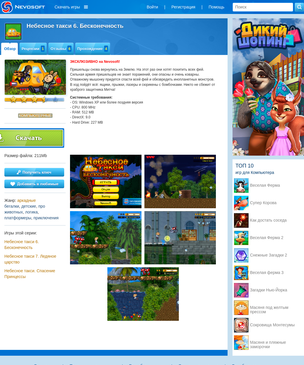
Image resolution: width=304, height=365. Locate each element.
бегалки (11, 206)
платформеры (17, 218)
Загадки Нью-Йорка (268, 290)
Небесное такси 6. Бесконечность (21, 244)
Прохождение (92, 49)
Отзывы (60, 49)
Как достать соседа (268, 220)
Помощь (216, 7)
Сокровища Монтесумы (272, 325)
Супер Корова (263, 203)
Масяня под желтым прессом (269, 308)
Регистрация (183, 7)
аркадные (26, 200)
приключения (46, 218)
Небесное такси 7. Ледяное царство (30, 259)
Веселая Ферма (265, 185)
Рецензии (33, 49)
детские (28, 206)
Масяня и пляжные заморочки (268, 343)
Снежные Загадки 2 (268, 255)
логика (31, 212)
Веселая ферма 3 (267, 272)
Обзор (10, 49)
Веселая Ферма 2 (266, 238)
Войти (152, 7)
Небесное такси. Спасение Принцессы (29, 273)
